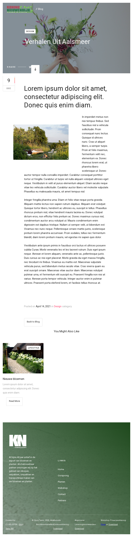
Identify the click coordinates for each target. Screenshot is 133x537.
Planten (61, 481)
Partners (62, 500)
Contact (62, 494)
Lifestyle (33, 348)
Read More (14, 401)
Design (30, 31)
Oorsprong (63, 475)
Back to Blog (33, 321)
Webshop (63, 488)
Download (58, 528)
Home (61, 469)
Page (103, 524)
